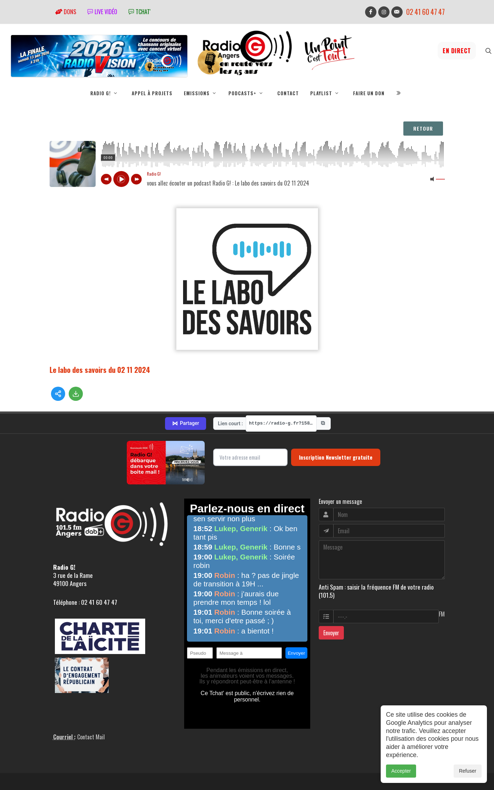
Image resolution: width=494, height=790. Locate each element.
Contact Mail (91, 711)
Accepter (401, 771)
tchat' (140, 11)
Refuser (467, 771)
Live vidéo (102, 11)
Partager (185, 398)
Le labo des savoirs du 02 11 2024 (100, 369)
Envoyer (331, 608)
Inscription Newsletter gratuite (336, 432)
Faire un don (369, 93)
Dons (65, 11)
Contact (288, 93)
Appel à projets (152, 93)
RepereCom (90, 766)
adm (57, 774)
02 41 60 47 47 (425, 12)
